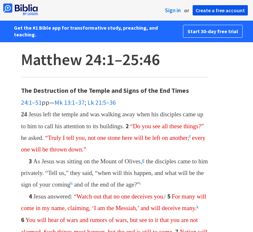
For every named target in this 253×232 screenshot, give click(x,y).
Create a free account (220, 10)
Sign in (173, 10)
